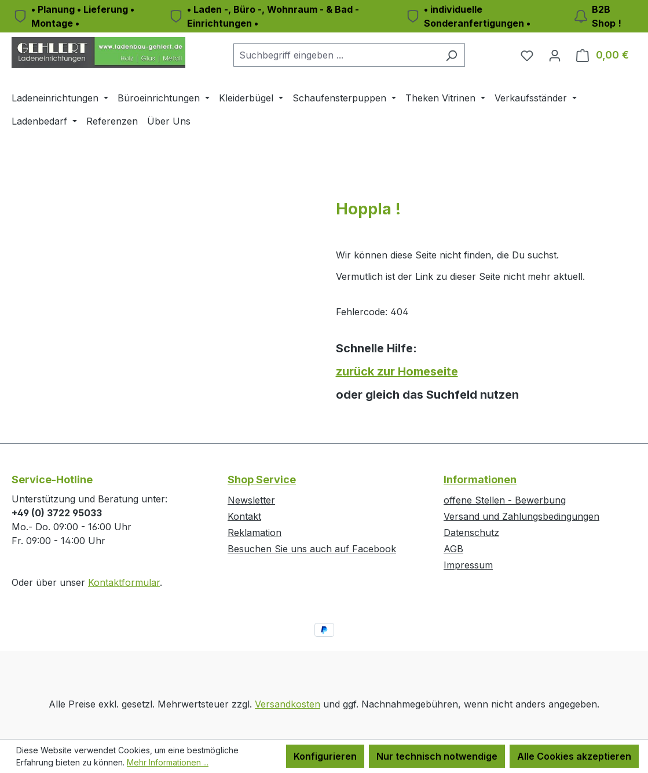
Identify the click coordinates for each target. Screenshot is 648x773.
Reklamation (254, 532)
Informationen (480, 479)
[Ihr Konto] (555, 55)
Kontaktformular (124, 582)
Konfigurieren (325, 756)
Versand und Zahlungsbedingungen (521, 516)
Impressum (468, 565)
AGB (453, 549)
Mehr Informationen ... (167, 762)
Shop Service (262, 479)
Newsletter (251, 500)
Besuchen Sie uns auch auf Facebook (312, 549)
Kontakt (244, 516)
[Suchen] (451, 55)
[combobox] (335, 55)
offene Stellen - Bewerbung (505, 500)
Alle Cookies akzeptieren (574, 756)
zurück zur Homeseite (397, 371)
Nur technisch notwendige (436, 756)
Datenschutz (471, 532)
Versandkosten (287, 704)
